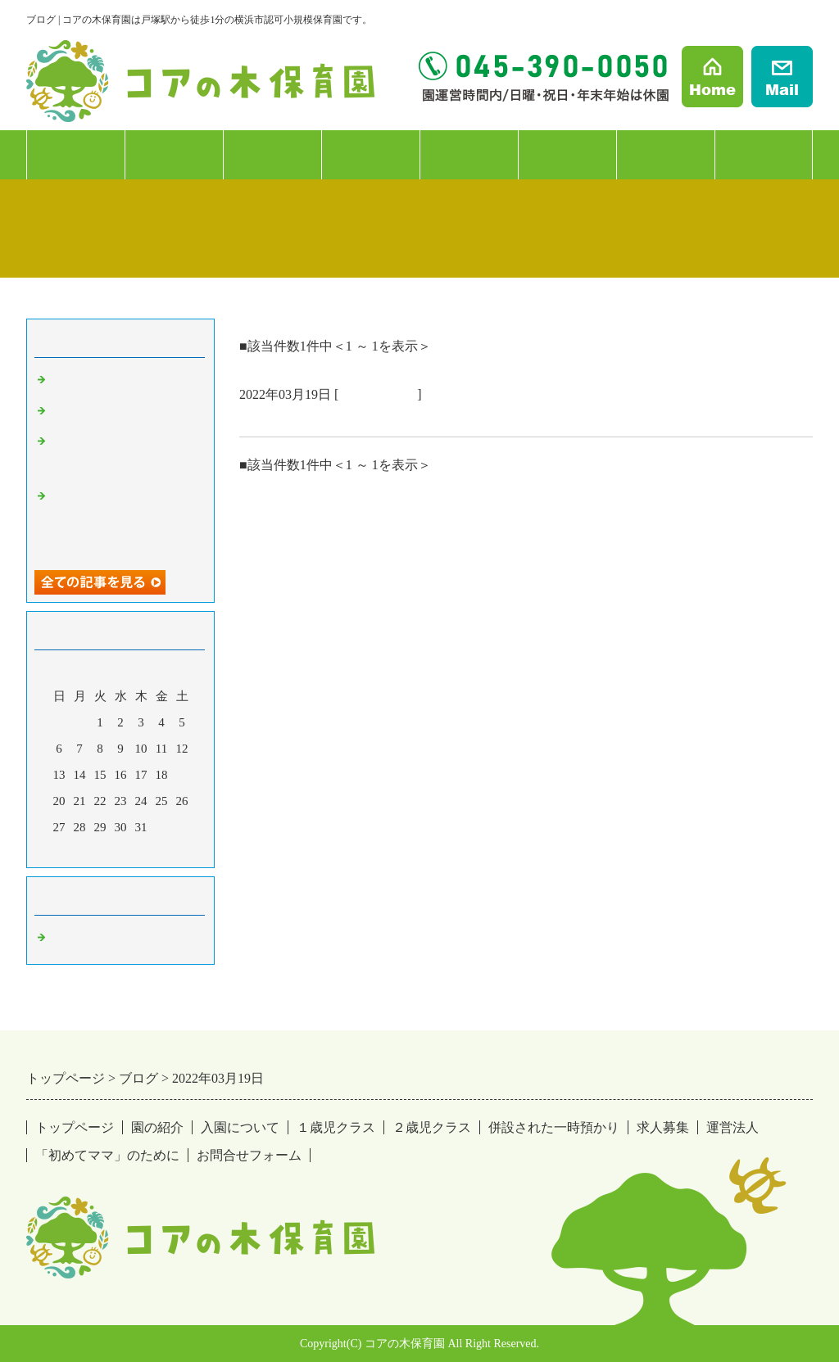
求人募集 (567, 154)
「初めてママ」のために (107, 1155)
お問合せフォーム (249, 1155)
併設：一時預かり (469, 179)
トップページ (74, 1127)
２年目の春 (81, 412)
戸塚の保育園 (377, 394)
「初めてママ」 (764, 154)
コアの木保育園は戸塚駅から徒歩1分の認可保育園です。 (427, 417)
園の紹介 (75, 154)
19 (182, 774)
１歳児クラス (272, 154)
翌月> (151, 850)
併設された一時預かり (553, 1127)
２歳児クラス (370, 154)
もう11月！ (81, 380)
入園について (173, 154)
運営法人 (665, 154)
